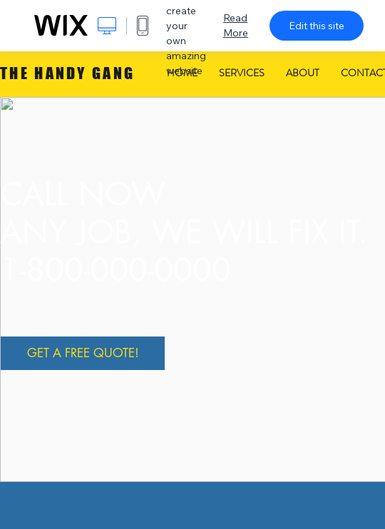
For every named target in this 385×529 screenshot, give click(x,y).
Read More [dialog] (235, 25)
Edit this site (316, 25)
